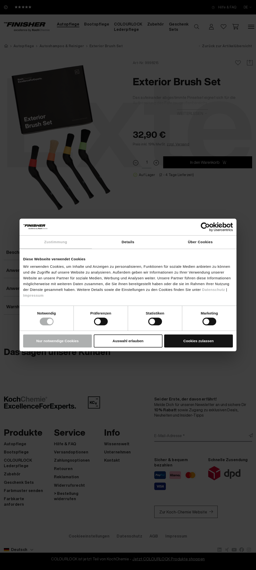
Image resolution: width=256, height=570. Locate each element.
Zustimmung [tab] (55, 242)
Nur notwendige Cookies (57, 341)
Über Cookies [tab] (200, 242)
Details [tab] (128, 242)
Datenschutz (213, 290)
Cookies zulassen (198, 341)
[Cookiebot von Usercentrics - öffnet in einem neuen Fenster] (212, 227)
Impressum (33, 295)
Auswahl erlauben (128, 341)
